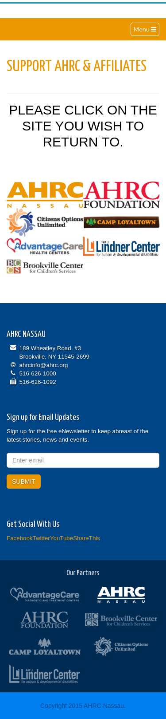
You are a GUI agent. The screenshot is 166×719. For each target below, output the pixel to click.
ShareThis (86, 538)
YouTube (61, 538)
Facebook (20, 538)
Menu (146, 30)
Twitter (41, 538)
